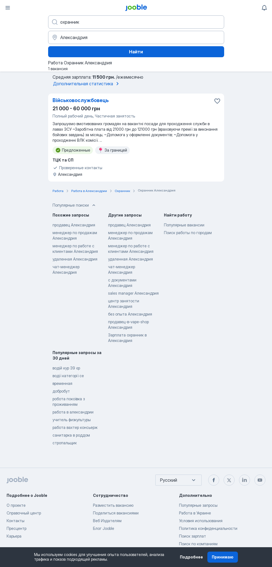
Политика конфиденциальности (208, 528)
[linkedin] (244, 480)
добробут (61, 391)
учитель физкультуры (72, 419)
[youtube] (259, 480)
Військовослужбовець (81, 100)
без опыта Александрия (130, 314)
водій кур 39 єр (66, 368)
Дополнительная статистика (87, 83)
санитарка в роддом (71, 435)
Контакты (15, 520)
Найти (136, 51)
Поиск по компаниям (198, 543)
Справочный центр (24, 513)
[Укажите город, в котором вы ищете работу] (136, 37)
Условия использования (200, 520)
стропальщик (65, 442)
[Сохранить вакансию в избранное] (217, 101)
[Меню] (7, 7)
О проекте (16, 505)
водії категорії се (68, 375)
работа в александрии (73, 412)
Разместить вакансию (113, 505)
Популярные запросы (198, 505)
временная (62, 383)
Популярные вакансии (184, 225)
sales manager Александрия (133, 293)
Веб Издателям (107, 520)
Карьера (14, 536)
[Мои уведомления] (264, 7)
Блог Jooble (103, 528)
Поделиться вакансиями (116, 513)
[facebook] (213, 480)
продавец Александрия (74, 225)
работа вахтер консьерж (75, 427)
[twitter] (229, 480)
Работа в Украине (195, 513)
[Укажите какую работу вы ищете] (136, 22)
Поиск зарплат (192, 536)
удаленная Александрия (75, 259)
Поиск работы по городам (188, 232)
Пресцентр (16, 528)
